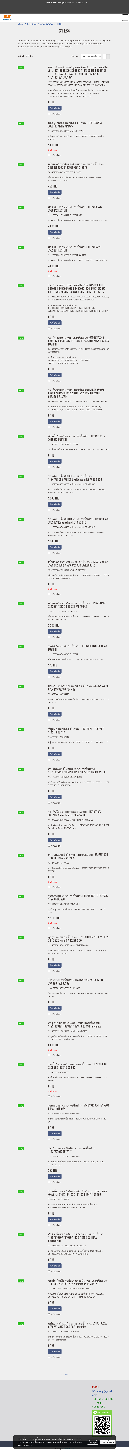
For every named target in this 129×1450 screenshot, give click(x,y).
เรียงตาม (76, 56)
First (62, 1374)
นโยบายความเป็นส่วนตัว (73, 1442)
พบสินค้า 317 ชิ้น (25, 56)
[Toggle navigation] (125, 17)
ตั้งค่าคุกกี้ (93, 1442)
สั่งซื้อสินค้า (55, 108)
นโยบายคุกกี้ (27, 1445)
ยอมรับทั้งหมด (108, 1442)
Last (67, 1374)
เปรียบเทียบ (56, 114)
